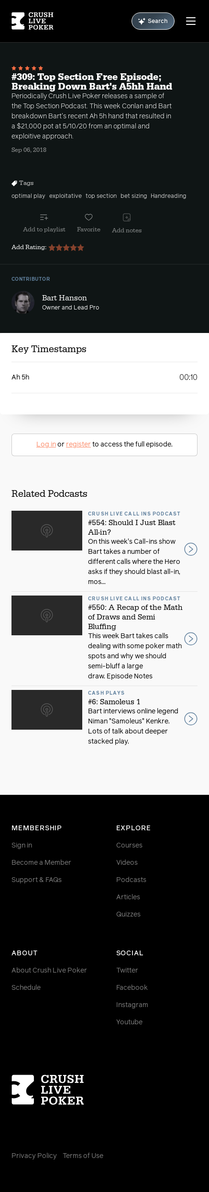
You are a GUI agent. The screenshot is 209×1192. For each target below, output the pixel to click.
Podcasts (131, 880)
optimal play (28, 196)
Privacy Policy (34, 1156)
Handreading (168, 196)
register (78, 444)
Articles (128, 897)
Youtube (129, 1022)
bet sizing (134, 196)
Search (153, 21)
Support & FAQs (36, 880)
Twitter (127, 970)
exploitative (65, 196)
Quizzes (128, 914)
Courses (129, 845)
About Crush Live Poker (49, 970)
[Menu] (191, 21)
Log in (46, 444)
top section (101, 196)
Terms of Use (83, 1156)
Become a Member (41, 863)
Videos (127, 863)
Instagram (132, 1005)
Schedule (26, 988)
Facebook (132, 988)
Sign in (21, 845)
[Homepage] (32, 21)
